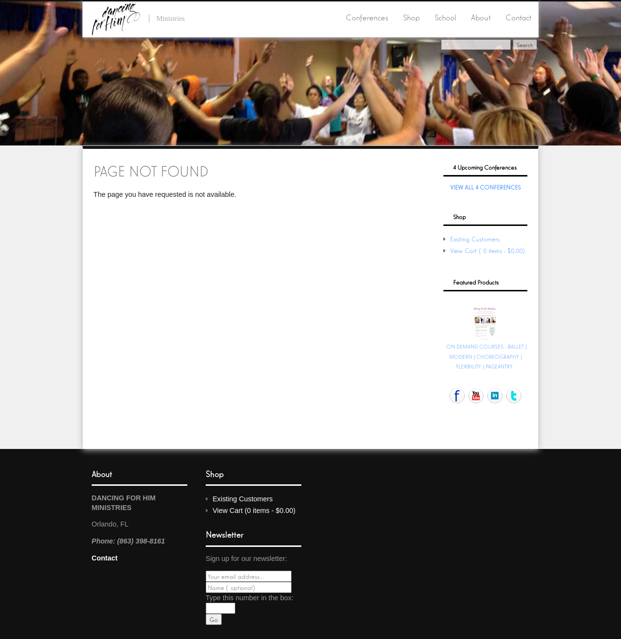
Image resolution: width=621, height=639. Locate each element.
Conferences (367, 17)
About (480, 17)
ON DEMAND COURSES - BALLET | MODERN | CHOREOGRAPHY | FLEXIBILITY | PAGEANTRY (486, 356)
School (446, 17)
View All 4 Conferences (485, 187)
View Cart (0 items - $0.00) (488, 250)
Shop (411, 17)
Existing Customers (475, 239)
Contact (518, 17)
